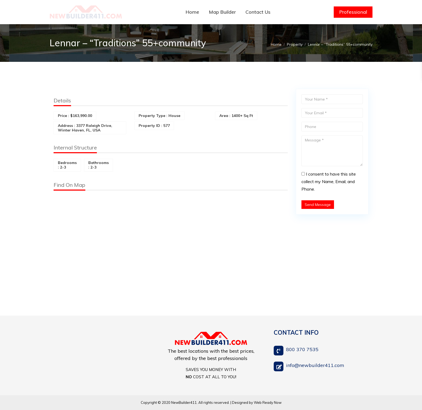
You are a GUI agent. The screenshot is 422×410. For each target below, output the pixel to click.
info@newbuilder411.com (315, 365)
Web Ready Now (268, 402)
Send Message (318, 204)
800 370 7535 (302, 349)
